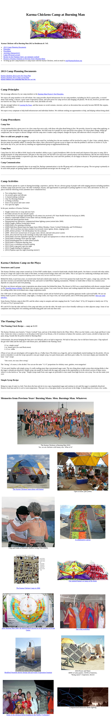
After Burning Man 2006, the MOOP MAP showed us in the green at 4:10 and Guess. (28, 629)
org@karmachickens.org (73, 61)
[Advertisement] (39, 5)
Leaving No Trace (26, 105)
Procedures (7, 51)
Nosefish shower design (14, 288)
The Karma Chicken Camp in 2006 (28, 588)
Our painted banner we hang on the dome (83, 581)
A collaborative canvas (83, 540)
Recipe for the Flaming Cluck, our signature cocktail (21, 57)
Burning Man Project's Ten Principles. (51, 94)
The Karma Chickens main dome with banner (28, 489)
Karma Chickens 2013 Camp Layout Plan (15, 77)
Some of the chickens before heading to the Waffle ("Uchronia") (28, 715)
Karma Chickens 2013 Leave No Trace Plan (16, 76)
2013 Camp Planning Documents (14, 47)
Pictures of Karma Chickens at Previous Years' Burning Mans (24, 59)
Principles (6, 49)
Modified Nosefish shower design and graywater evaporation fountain (28, 672)
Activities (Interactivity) (11, 53)
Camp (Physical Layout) (11, 55)
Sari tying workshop (83, 629)
